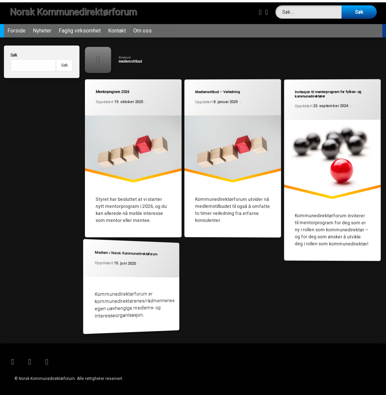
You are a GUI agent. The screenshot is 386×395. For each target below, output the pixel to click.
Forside (16, 27)
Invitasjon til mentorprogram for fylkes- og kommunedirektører (327, 93)
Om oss (142, 27)
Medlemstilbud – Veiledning (217, 91)
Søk (6, 55)
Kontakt (117, 27)
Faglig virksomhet (80, 27)
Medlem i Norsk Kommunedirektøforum (124, 252)
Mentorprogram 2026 (112, 91)
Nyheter (42, 27)
